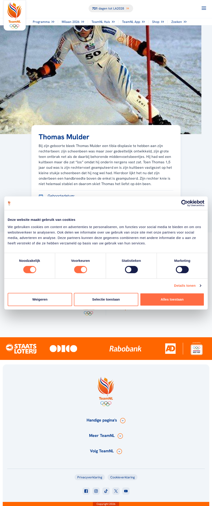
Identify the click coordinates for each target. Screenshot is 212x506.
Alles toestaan (172, 299)
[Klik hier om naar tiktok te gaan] (106, 491)
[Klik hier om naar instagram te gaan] (96, 491)
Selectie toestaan (106, 299)
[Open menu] (203, 8)
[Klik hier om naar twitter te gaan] (116, 491)
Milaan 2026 (73, 21)
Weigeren (39, 299)
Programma (43, 21)
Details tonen (185, 285)
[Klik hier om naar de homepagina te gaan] (14, 15)
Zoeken (178, 21)
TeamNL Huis (103, 21)
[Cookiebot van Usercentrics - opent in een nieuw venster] (184, 203)
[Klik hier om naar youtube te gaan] (126, 491)
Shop (158, 21)
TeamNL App (133, 21)
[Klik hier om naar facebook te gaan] (86, 491)
